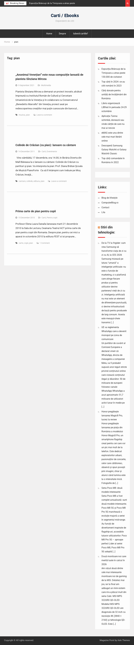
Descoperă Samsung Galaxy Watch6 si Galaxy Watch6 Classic (113, 149)
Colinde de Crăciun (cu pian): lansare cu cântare (45, 145)
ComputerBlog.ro (109, 202)
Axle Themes (124, 640)
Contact (105, 207)
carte (21, 243)
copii (26, 243)
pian (28, 115)
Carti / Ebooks (65, 15)
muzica (22, 115)
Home (49, 33)
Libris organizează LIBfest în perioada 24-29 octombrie (114, 107)
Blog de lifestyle (109, 197)
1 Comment (45, 243)
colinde (29, 181)
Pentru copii (52, 217)
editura (37, 181)
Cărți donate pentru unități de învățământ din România (114, 94)
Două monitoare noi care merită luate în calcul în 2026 (113, 560)
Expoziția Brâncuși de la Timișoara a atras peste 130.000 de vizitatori (113, 73)
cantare (22, 181)
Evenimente (52, 151)
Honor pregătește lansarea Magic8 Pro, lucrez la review (112, 415)
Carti (44, 151)
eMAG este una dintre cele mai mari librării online (112, 136)
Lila (103, 212)
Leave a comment (44, 115)
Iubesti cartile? (80, 33)
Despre (62, 33)
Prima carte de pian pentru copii (35, 211)
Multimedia (46, 85)
